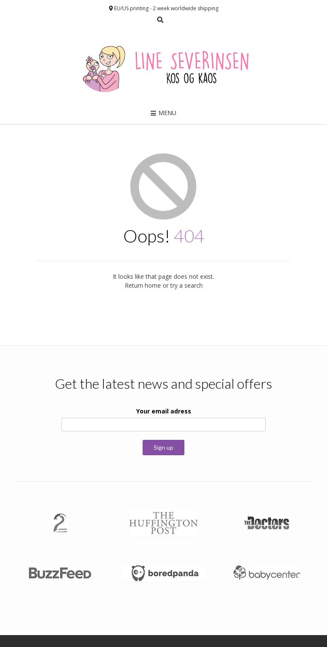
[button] (60, 523)
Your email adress (163, 411)
